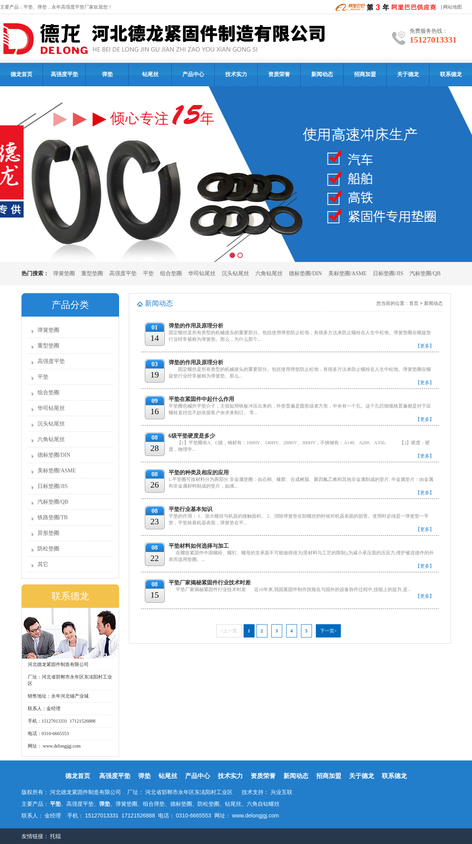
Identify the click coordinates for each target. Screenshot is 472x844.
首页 (414, 303)
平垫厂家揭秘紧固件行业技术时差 (210, 583)
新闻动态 (322, 74)
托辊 (56, 836)
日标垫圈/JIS (388, 273)
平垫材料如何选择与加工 (199, 546)
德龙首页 (21, 74)
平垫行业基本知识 (190, 509)
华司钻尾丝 (202, 273)
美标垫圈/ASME (347, 273)
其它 (42, 564)
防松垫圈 (48, 549)
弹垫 (42, 7)
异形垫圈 (48, 533)
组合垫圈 (171, 273)
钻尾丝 (150, 74)
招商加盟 (365, 74)
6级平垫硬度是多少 (192, 436)
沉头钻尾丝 (235, 273)
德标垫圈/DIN (305, 273)
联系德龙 (451, 74)
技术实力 (236, 74)
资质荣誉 (279, 74)
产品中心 (193, 74)
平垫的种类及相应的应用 (199, 472)
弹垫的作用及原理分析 (196, 326)
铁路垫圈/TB (52, 517)
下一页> (328, 631)
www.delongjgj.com (61, 746)
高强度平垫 (64, 74)
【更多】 (424, 346)
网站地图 (452, 7)
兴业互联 (281, 792)
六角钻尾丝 (269, 273)
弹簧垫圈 (64, 273)
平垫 (28, 7)
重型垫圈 (92, 273)
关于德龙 (408, 74)
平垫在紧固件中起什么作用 (201, 399)
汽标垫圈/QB (425, 273)
